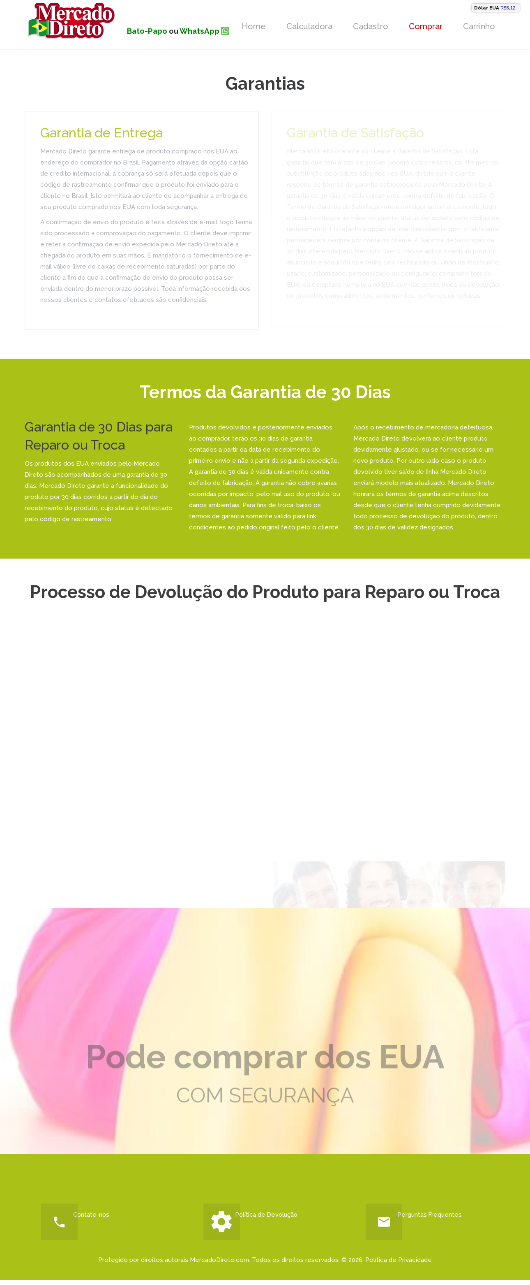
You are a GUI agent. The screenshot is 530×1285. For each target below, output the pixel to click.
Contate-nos (97, 1217)
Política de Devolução (278, 1217)
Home (254, 26)
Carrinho (479, 26)
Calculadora (309, 26)
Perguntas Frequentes (442, 1217)
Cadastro (370, 26)
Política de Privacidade (398, 1265)
